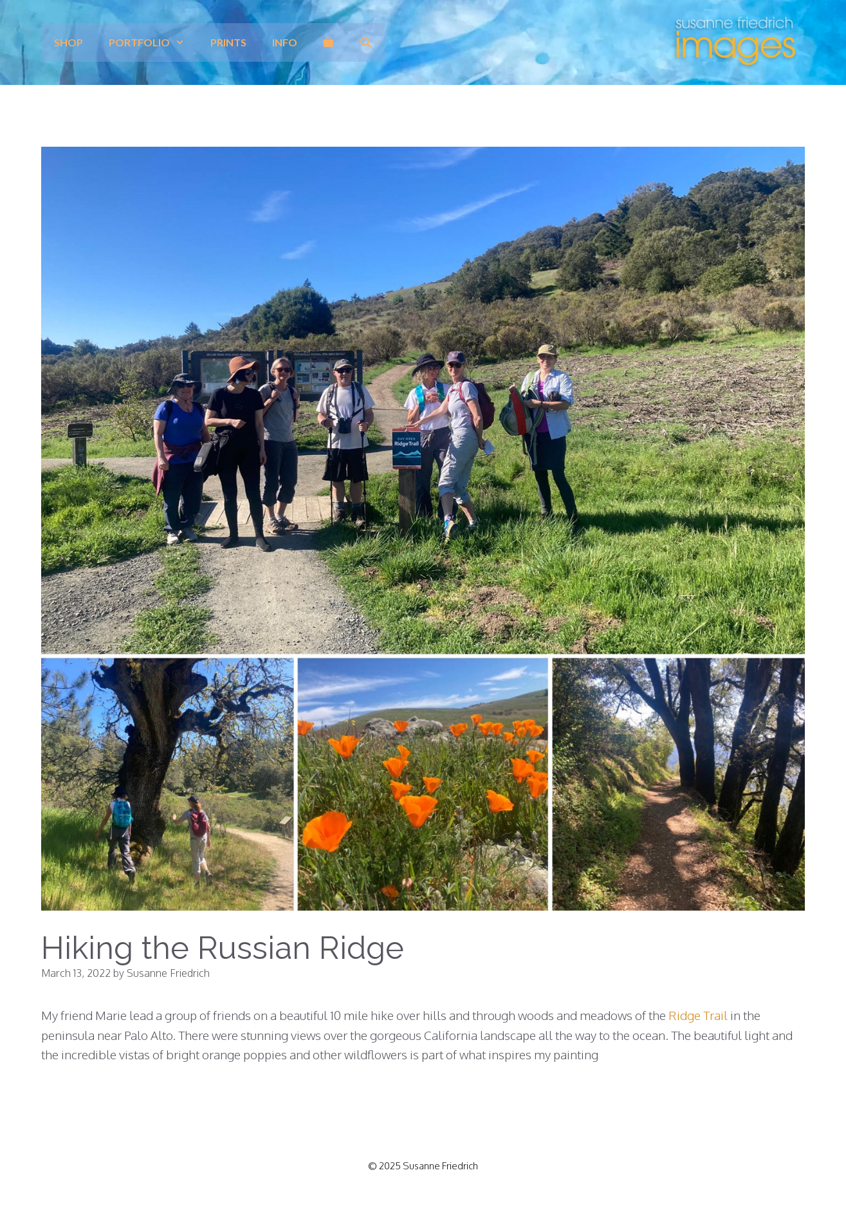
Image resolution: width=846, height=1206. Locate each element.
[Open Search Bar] (365, 42)
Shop (68, 42)
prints (228, 42)
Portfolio (153, 42)
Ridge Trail (698, 1015)
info (284, 42)
